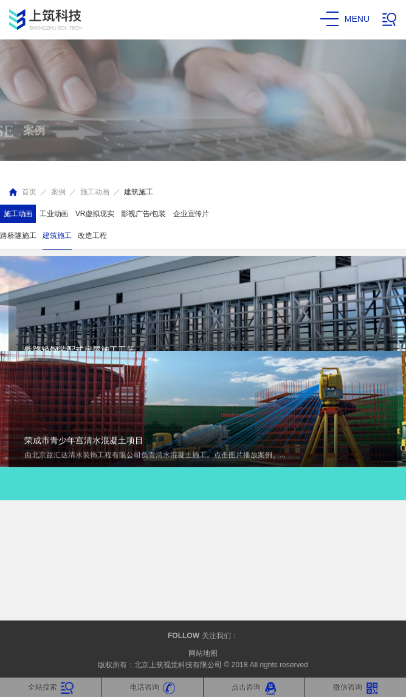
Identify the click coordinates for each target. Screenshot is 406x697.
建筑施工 (138, 192)
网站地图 (203, 653)
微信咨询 (356, 688)
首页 (29, 192)
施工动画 (94, 192)
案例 (58, 192)
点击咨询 (254, 688)
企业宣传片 (191, 213)
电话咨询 (153, 688)
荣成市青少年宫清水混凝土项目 (83, 315)
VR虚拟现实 (94, 213)
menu (345, 19)
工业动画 (54, 213)
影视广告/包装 (143, 213)
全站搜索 (51, 688)
